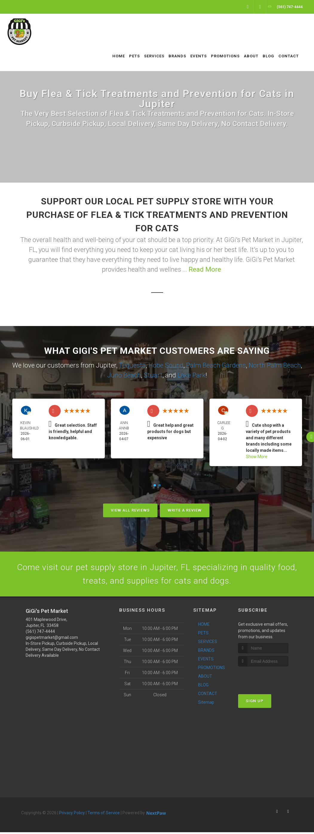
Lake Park (191, 375)
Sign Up (255, 702)
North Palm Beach (275, 365)
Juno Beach (124, 375)
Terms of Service (104, 814)
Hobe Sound (165, 365)
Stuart (153, 375)
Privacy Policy (72, 814)
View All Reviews (130, 510)
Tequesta (132, 365)
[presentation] (270, 679)
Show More (256, 456)
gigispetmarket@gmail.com (52, 639)
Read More (205, 269)
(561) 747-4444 (40, 633)
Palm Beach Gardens (216, 365)
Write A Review (185, 510)
